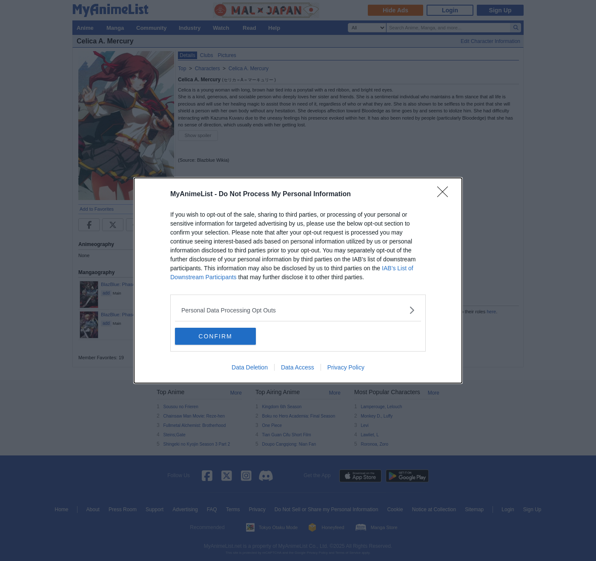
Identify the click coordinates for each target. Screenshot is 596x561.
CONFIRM (215, 335)
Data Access (297, 367)
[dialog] (298, 280)
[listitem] (298, 310)
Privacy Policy (345, 367)
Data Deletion (250, 367)
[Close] (445, 194)
